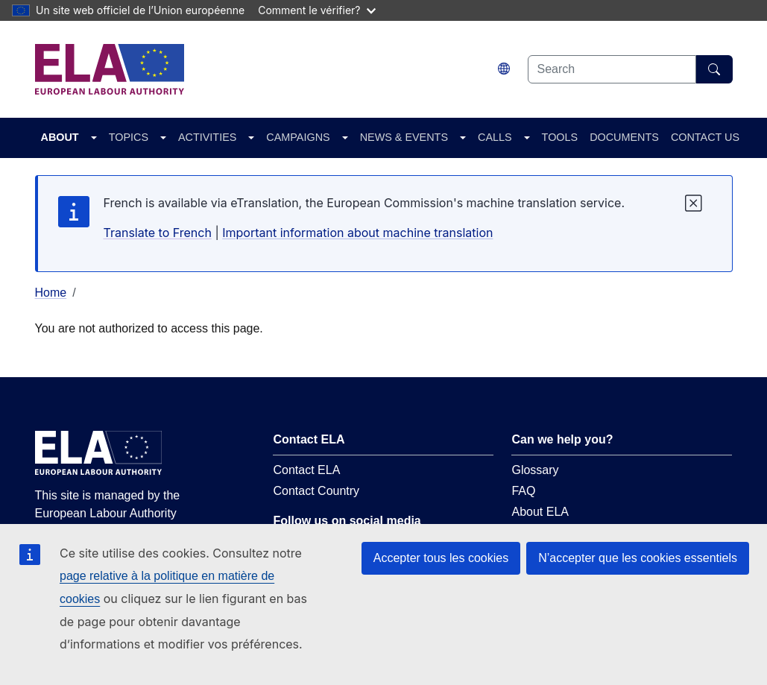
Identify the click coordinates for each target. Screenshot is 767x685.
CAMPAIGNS (297, 137)
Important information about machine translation (357, 232)
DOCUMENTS (624, 137)
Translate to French (158, 232)
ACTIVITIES (207, 137)
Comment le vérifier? (316, 10)
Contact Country (316, 490)
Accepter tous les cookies (440, 558)
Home (51, 292)
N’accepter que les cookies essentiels (637, 558)
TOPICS (128, 137)
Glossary (534, 470)
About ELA (540, 511)
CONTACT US (705, 137)
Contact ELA (306, 470)
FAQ (523, 490)
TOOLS (560, 137)
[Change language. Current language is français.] (504, 69)
